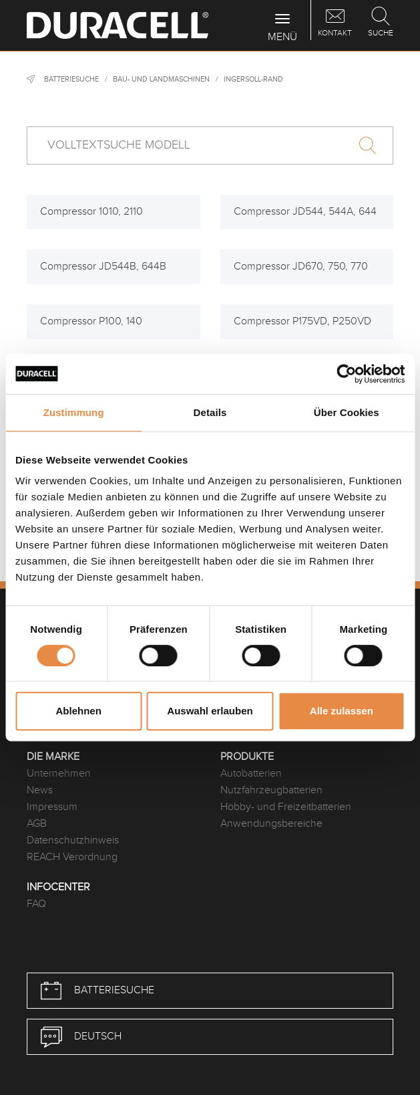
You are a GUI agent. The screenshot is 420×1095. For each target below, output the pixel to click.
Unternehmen (59, 773)
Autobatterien (251, 773)
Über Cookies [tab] (346, 412)
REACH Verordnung (72, 857)
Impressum (52, 807)
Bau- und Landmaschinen (161, 79)
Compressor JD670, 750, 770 (301, 266)
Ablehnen (78, 710)
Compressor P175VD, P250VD (302, 321)
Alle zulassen (341, 710)
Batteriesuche (71, 79)
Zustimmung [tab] (73, 412)
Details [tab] (210, 412)
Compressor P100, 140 (91, 321)
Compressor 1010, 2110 (91, 211)
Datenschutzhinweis (73, 840)
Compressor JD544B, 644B (103, 266)
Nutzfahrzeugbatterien (271, 790)
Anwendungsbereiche (271, 823)
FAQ (36, 904)
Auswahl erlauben (209, 710)
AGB (37, 823)
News (40, 790)
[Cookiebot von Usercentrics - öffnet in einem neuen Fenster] (346, 374)
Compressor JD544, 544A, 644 (305, 211)
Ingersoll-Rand (253, 79)
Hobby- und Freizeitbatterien (285, 807)
